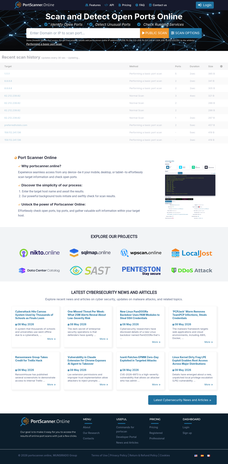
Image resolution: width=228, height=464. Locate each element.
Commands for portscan (125, 429)
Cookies (165, 455)
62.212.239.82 (12, 95)
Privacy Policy (118, 455)
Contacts (88, 438)
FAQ (140, 5)
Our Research (91, 432)
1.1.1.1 (7, 73)
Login (205, 5)
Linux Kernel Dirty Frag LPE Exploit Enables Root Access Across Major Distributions (190, 360)
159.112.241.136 (12, 132)
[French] (208, 455)
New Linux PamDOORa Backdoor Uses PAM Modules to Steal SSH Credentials (140, 315)
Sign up (187, 432)
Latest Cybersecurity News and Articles (182, 400)
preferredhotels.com (15, 125)
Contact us (157, 5)
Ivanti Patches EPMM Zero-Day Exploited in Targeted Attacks (139, 359)
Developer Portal (126, 436)
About (86, 427)
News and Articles (127, 442)
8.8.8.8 (8, 80)
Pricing (124, 5)
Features (93, 5)
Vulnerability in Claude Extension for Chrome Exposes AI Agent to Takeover (87, 360)
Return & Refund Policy (143, 455)
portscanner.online (39, 455)
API (109, 5)
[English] (195, 455)
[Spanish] (202, 455)
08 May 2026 (24, 324)
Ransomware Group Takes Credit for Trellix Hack (31, 359)
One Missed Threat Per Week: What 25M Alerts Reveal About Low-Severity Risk (87, 315)
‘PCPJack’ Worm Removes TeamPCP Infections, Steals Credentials (190, 315)
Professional (157, 438)
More (51, 338)
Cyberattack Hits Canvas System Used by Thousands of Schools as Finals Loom (34, 315)
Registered (156, 432)
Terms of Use (99, 455)
